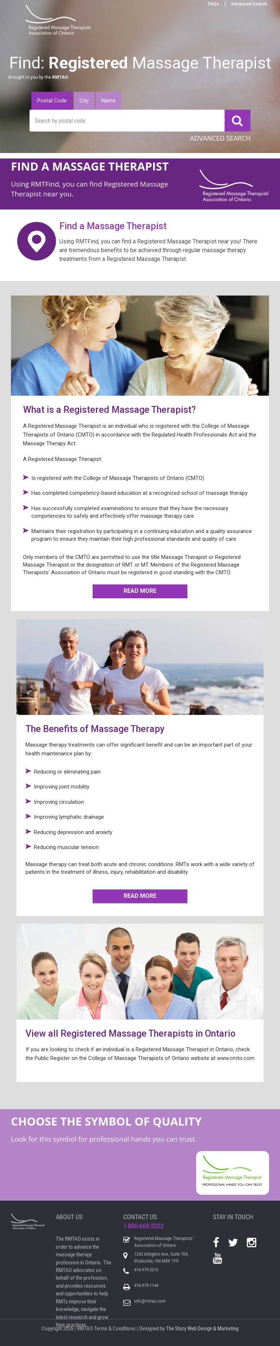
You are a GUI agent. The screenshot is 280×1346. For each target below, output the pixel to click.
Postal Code (52, 100)
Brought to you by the (38, 77)
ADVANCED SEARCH (220, 138)
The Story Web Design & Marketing (202, 1328)
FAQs (213, 4)
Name (108, 100)
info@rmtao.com (150, 1301)
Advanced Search (249, 4)
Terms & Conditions (115, 1328)
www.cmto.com (235, 1058)
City (84, 100)
